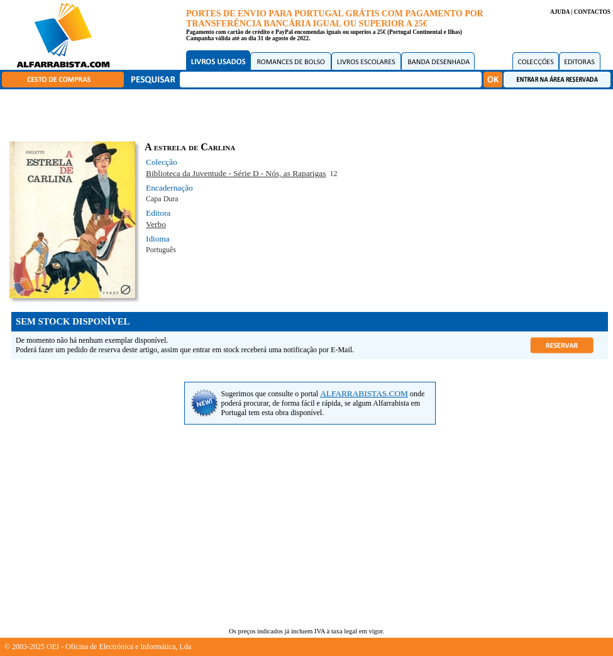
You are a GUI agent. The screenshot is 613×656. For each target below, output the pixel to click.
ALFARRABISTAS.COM (364, 393)
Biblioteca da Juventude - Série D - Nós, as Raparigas (236, 173)
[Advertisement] (310, 113)
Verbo (156, 224)
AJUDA (560, 12)
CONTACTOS (592, 12)
